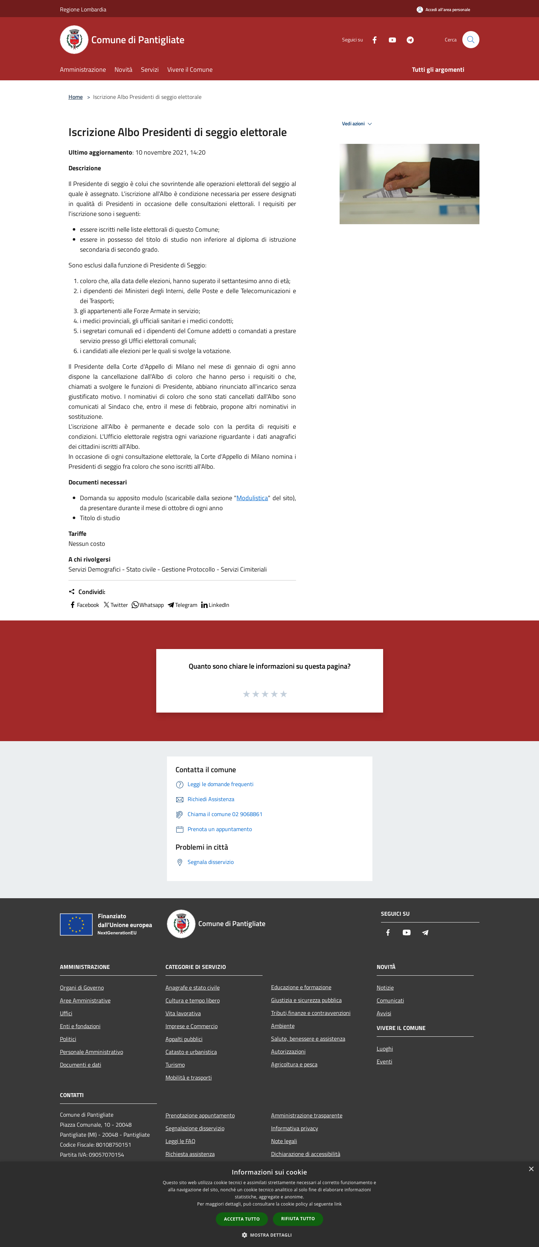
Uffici (66, 1013)
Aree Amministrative (85, 1000)
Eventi (384, 1061)
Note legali (284, 1141)
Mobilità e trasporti (189, 1077)
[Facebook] (372, 39)
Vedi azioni (358, 124)
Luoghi (385, 1048)
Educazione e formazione (301, 987)
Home (75, 96)
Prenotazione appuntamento (200, 1115)
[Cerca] (470, 39)
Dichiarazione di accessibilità (305, 1154)
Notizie (385, 987)
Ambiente (283, 1025)
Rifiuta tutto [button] (298, 1219)
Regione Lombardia (83, 9)
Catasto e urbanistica (191, 1051)
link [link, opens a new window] (338, 1204)
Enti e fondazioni (80, 1026)
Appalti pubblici (184, 1039)
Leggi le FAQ (180, 1141)
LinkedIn (214, 604)
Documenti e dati (80, 1064)
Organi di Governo (82, 987)
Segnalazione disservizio (195, 1128)
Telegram (182, 604)
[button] (269, 1234)
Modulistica (252, 498)
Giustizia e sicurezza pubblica (306, 1000)
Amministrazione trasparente (306, 1115)
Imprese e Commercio (192, 1026)
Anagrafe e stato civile (193, 987)
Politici (68, 1039)
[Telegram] (407, 39)
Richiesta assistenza (190, 1154)
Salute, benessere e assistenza (308, 1038)
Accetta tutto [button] (242, 1219)
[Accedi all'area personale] (443, 9)
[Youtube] (389, 39)
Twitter (115, 604)
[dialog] (269, 1204)
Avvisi (384, 1013)
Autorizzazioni (288, 1051)
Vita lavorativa (183, 1013)
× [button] (531, 1169)
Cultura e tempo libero (193, 1000)
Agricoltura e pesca (294, 1064)
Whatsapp (147, 604)
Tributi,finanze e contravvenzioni (311, 1013)
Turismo (175, 1064)
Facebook (83, 604)
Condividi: (86, 592)
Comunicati (390, 1000)
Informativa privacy (294, 1128)
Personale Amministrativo (91, 1051)
